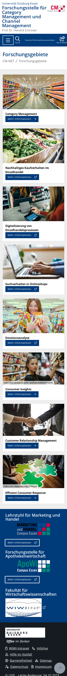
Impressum (41, 667)
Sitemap (43, 660)
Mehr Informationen (19, 119)
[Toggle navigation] (8, 40)
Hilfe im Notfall (18, 654)
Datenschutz (16, 667)
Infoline (40, 648)
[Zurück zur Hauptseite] (56, 19)
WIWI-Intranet (17, 648)
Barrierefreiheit (18, 660)
